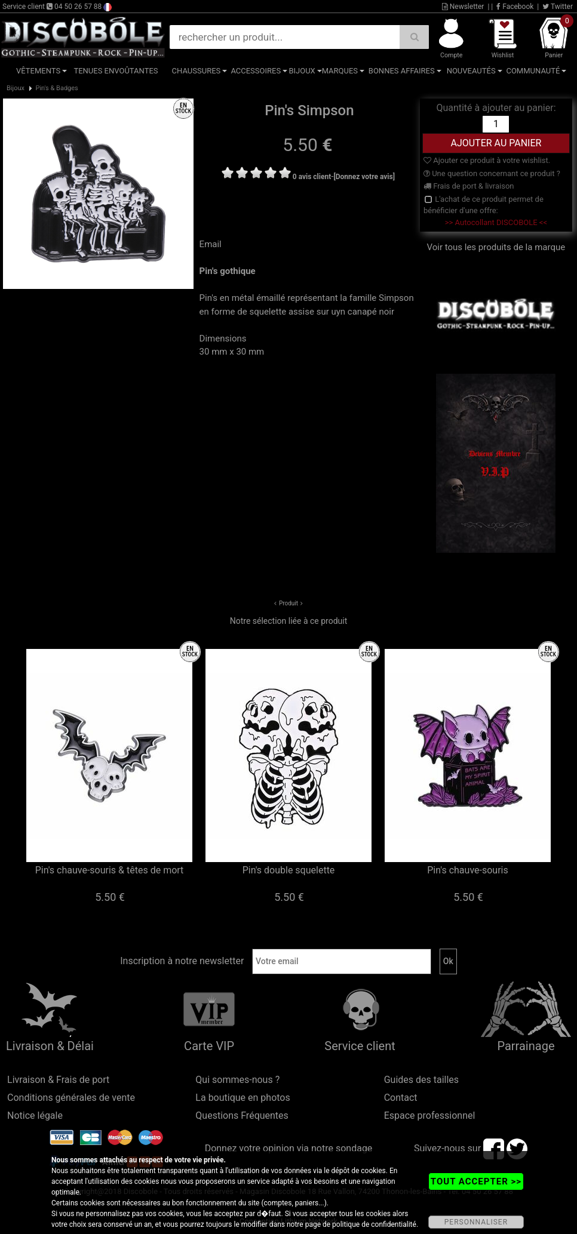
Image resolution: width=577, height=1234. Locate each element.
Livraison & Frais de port (58, 1079)
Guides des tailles (421, 1079)
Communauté (533, 70)
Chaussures (196, 70)
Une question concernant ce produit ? (491, 173)
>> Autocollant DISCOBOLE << (496, 222)
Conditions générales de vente (71, 1097)
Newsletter (463, 6)
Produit (288, 603)
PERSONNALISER (476, 1222)
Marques (340, 70)
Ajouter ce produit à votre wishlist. (486, 160)
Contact (401, 1097)
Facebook (514, 6)
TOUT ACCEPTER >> (476, 1181)
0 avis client (312, 177)
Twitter (557, 6)
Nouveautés (471, 70)
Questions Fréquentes (241, 1115)
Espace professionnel (429, 1115)
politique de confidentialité (374, 1224)
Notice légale (35, 1115)
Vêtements (38, 70)
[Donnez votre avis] (364, 177)
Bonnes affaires (402, 70)
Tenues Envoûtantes (115, 70)
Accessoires (256, 70)
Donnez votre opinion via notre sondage (289, 1148)
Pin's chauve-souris (467, 870)
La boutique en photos (242, 1097)
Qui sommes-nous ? (237, 1079)
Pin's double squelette (289, 870)
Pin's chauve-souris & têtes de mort (109, 870)
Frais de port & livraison (468, 185)
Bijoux (301, 70)
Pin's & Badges (56, 88)
